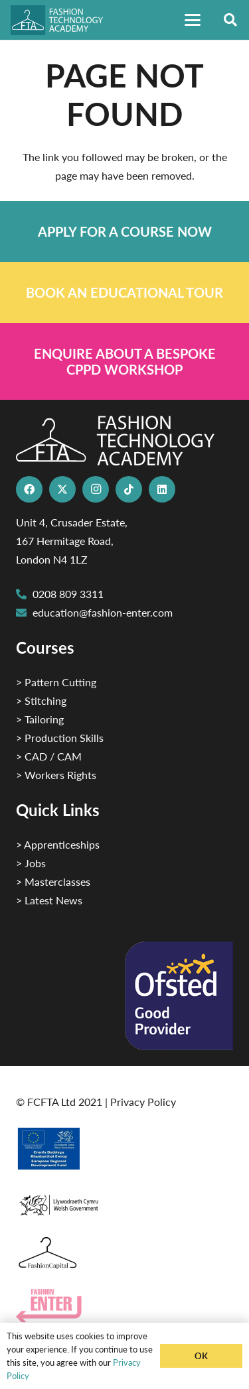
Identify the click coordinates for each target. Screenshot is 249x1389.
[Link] (124, 231)
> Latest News (49, 900)
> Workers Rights (56, 774)
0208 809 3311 (68, 593)
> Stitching (41, 700)
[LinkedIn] (162, 489)
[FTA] (62, 20)
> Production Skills (60, 737)
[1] (124, 1201)
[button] (192, 20)
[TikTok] (129, 489)
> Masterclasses (53, 881)
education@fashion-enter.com (103, 612)
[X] (62, 489)
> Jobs (31, 863)
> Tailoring (40, 719)
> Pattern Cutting (56, 682)
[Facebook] (29, 489)
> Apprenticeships (58, 844)
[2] (124, 1148)
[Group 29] (124, 1306)
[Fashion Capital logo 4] (124, 1253)
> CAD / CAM (49, 756)
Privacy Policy (143, 1101)
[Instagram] (95, 489)
